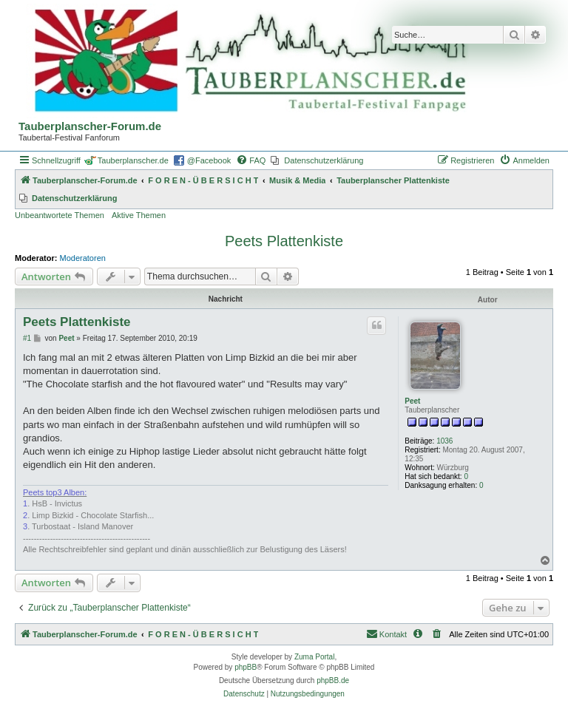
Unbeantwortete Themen (59, 215)
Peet (412, 401)
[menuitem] (251, 160)
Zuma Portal (314, 657)
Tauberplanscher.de (133, 160)
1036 (444, 441)
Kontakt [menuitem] (386, 633)
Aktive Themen (139, 215)
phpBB (245, 667)
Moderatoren (83, 258)
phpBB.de (333, 680)
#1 (27, 338)
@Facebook (209, 160)
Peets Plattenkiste (284, 241)
